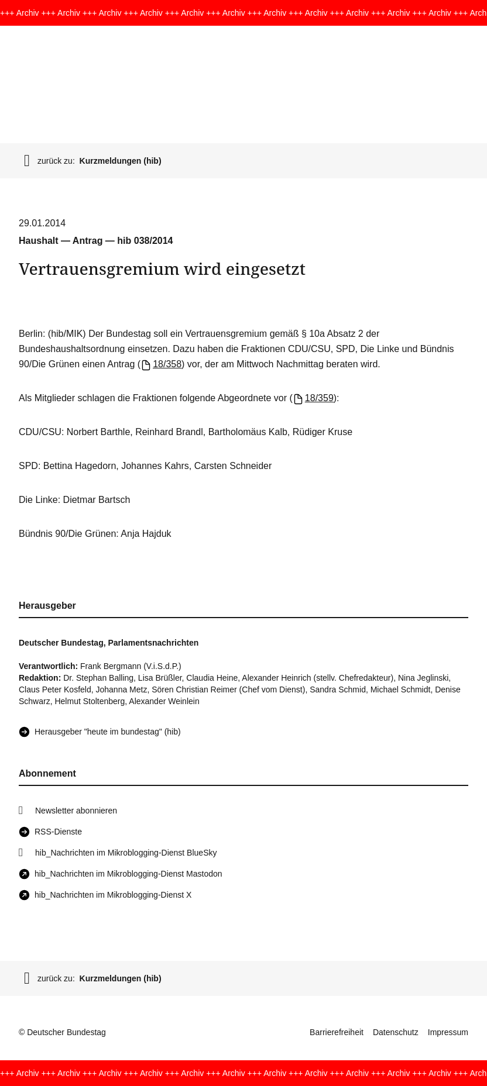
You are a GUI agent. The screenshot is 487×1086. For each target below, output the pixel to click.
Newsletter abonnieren (76, 810)
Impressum (448, 1032)
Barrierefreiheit (336, 1032)
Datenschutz (396, 1032)
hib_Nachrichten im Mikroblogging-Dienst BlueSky (126, 852)
